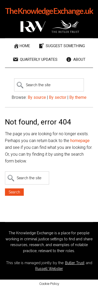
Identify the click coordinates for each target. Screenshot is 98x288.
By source (37, 97)
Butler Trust (74, 263)
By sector (57, 97)
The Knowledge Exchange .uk (49, 10)
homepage (80, 140)
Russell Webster (49, 269)
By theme (78, 97)
